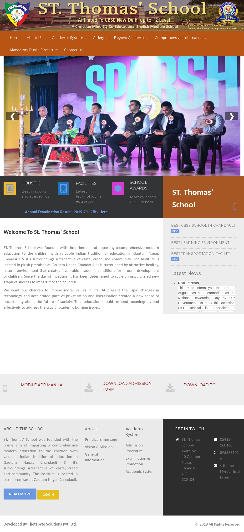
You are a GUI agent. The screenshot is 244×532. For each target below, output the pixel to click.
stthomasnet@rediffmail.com (230, 471)
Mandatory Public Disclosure (34, 50)
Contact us (73, 50)
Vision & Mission (98, 446)
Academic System (67, 38)
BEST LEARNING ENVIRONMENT (200, 243)
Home (15, 38)
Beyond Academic (129, 38)
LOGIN (48, 494)
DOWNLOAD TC (202, 382)
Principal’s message (101, 439)
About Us (34, 38)
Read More (20, 494)
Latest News (186, 273)
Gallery (98, 38)
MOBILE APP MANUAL (45, 382)
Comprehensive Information (179, 38)
